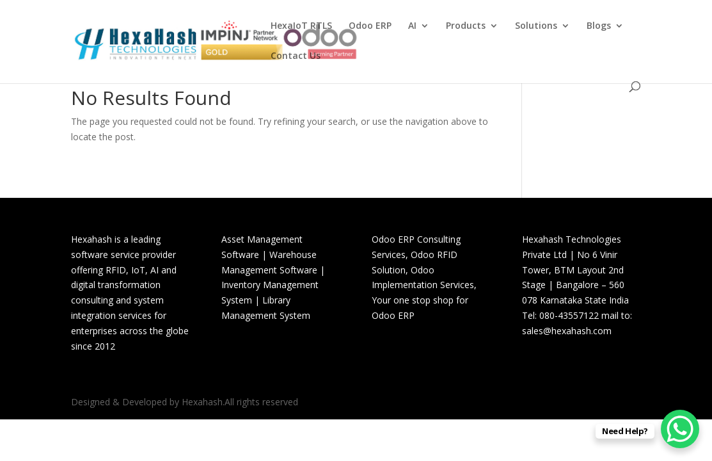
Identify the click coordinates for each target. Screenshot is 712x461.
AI (412, 26)
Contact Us (295, 56)
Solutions (536, 26)
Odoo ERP (370, 26)
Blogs (599, 26)
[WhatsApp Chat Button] (680, 429)
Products (466, 26)
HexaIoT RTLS (301, 26)
